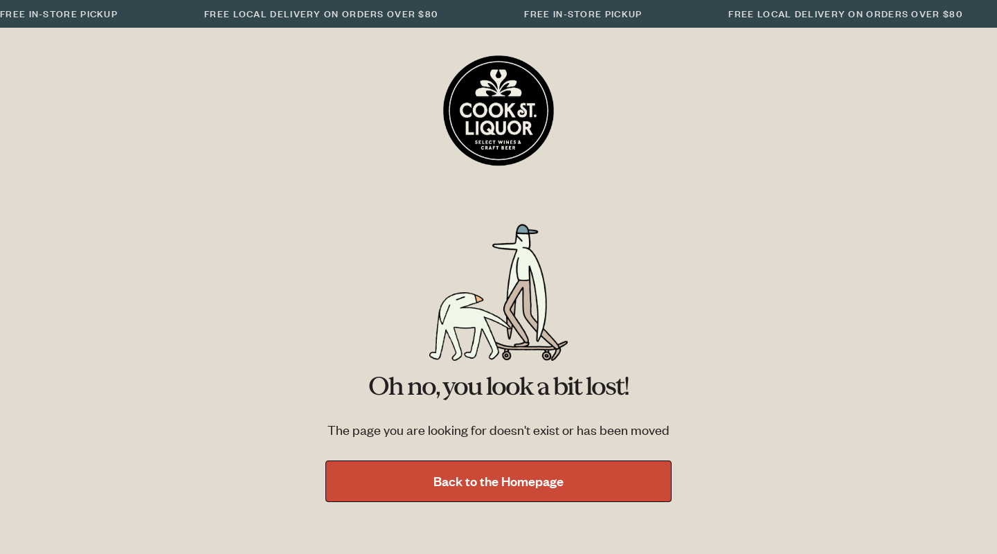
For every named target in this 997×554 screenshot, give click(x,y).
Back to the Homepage (498, 481)
